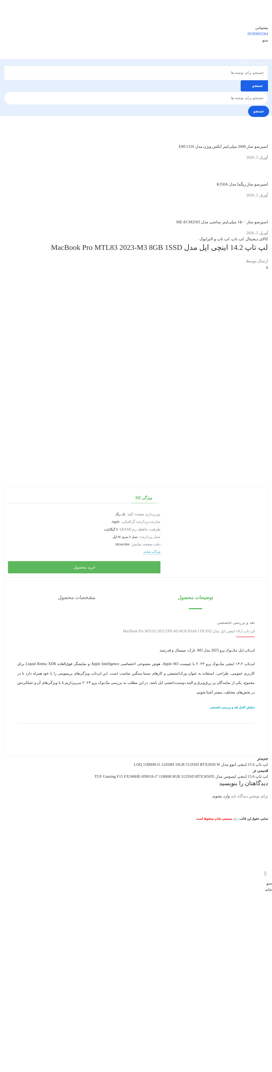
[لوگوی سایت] (247, 7)
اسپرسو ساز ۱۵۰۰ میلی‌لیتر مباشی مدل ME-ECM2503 (222, 222)
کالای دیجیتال (257, 239)
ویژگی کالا (143, 498)
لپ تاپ (237, 239)
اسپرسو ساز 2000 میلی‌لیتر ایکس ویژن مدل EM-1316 (223, 146)
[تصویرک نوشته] (258, 135)
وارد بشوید (221, 796)
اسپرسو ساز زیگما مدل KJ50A (242, 184)
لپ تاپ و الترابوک (214, 239)
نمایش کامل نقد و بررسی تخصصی (232, 707)
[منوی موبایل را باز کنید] (265, 40)
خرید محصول (84, 567)
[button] (195, 598)
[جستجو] (136, 73)
